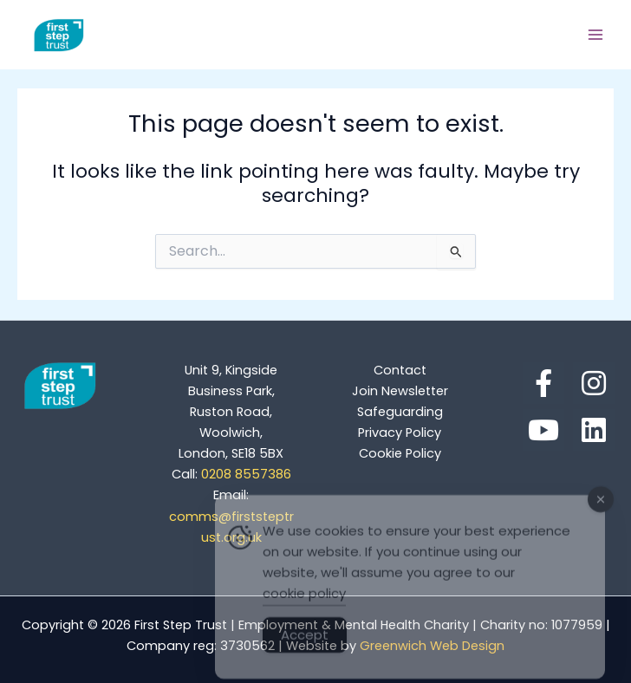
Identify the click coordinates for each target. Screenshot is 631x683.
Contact (400, 370)
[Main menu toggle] (595, 34)
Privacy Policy (399, 432)
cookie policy (304, 604)
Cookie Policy (400, 453)
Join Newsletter (400, 391)
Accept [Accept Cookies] (305, 646)
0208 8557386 (231, 474)
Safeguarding (400, 411)
